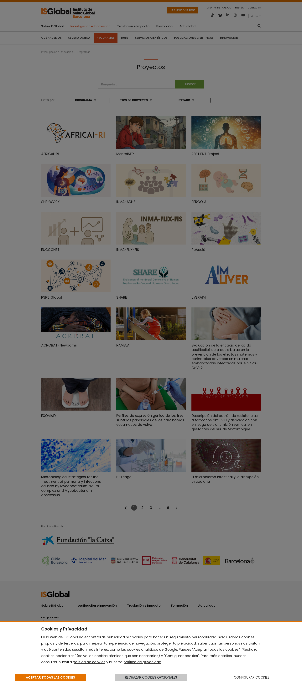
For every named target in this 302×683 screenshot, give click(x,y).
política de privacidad (142, 662)
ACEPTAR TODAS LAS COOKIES (50, 677)
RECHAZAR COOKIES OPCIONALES (151, 677)
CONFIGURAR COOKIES (251, 677)
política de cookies (89, 662)
